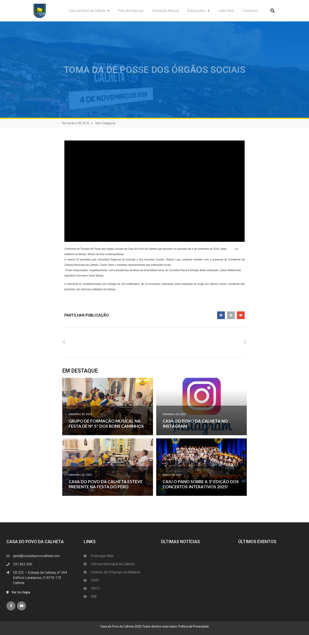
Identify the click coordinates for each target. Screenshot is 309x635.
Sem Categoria (105, 123)
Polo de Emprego (131, 11)
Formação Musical (165, 11)
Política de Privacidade (193, 626)
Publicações (198, 11)
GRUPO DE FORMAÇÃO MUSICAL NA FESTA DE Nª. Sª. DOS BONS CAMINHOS (106, 423)
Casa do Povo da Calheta (89, 11)
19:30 (230, 248)
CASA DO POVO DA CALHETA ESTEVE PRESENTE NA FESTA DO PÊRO (106, 484)
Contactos (250, 11)
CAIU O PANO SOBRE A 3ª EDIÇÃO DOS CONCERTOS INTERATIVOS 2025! (201, 484)
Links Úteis (226, 11)
